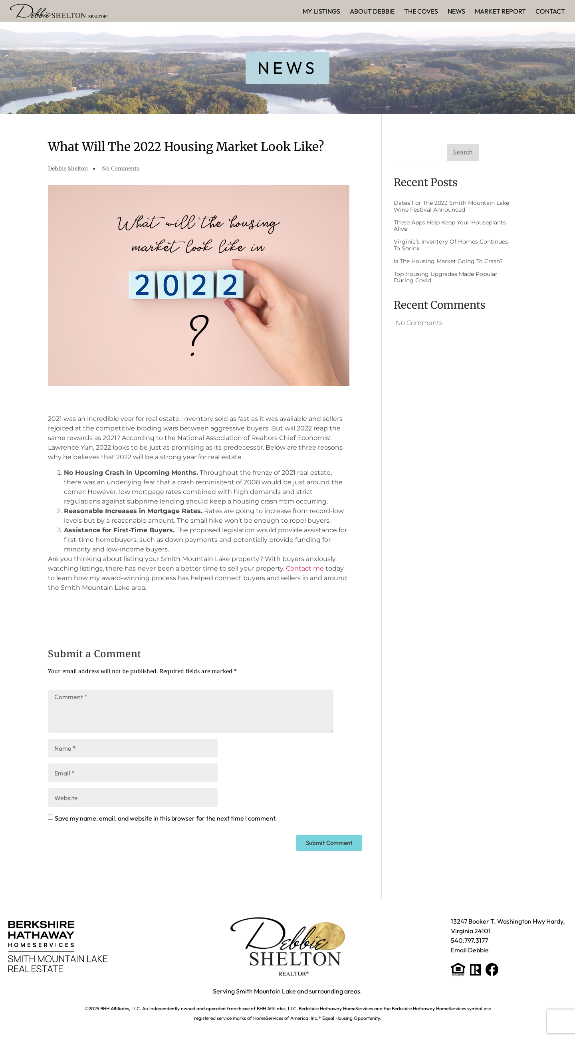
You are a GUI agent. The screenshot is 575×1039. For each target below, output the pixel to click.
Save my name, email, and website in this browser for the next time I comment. (166, 818)
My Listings (321, 11)
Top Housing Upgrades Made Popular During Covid (446, 277)
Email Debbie (470, 950)
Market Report (500, 11)
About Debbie (372, 11)
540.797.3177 (469, 940)
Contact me (305, 568)
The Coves (421, 11)
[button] (287, 68)
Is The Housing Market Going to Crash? (448, 261)
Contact (550, 11)
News (456, 11)
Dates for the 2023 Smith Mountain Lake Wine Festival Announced (451, 206)
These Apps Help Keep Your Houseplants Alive (450, 226)
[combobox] (420, 152)
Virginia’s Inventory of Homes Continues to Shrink (451, 245)
